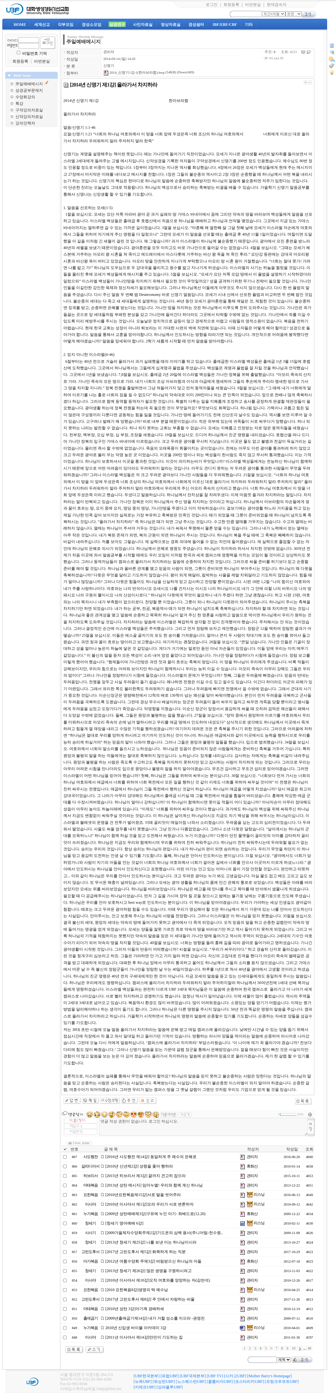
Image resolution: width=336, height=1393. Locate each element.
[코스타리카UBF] (248, 1381)
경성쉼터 (196, 24)
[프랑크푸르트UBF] (282, 1381)
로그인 (212, 4)
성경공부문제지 (29, 90)
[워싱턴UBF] (164, 1381)
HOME (19, 24)
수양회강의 (25, 97)
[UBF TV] (215, 1376)
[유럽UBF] (169, 1376)
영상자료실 (170, 24)
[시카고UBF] (235, 1376)
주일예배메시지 (29, 84)
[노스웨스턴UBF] (191, 1381)
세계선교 (42, 24)
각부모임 (66, 24)
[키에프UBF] (145, 1387)
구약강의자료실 (29, 110)
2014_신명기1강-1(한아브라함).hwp (134, 72)
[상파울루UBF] (169, 1387)
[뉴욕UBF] (143, 1381)
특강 (19, 103)
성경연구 (117, 24)
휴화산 (252, 1166)
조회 (309, 1149)
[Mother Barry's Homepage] (269, 1376)
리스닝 (255, 1194)
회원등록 (231, 4)
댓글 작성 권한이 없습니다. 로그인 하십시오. (203, 1127)
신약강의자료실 (29, 116)
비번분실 (253, 4)
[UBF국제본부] (193, 1376)
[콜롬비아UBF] (220, 1381)
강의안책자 (25, 123)
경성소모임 (91, 24)
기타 (249, 24)
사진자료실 (143, 24)
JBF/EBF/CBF (224, 24)
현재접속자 (276, 4)
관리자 (108, 52)
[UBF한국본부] (146, 1376)
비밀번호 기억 (34, 53)
